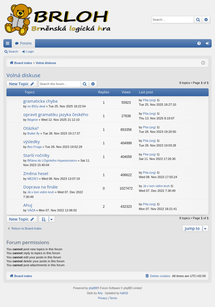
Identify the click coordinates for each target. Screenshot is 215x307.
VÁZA (31, 210)
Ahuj (27, 205)
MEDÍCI (32, 178)
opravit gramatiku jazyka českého (55, 114)
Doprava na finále (40, 187)
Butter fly (33, 133)
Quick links (9, 44)
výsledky (31, 141)
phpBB (93, 288)
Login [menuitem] (209, 44)
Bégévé (32, 119)
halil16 (124, 293)
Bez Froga (34, 146)
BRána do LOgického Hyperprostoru (52, 160)
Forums (26, 43)
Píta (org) (149, 100)
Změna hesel (35, 173)
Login (30, 51)
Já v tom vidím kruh (40, 192)
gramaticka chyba (40, 101)
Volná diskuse (23, 75)
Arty (100, 293)
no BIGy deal (36, 106)
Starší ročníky (36, 155)
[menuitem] (199, 43)
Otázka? (31, 128)
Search (13, 51)
